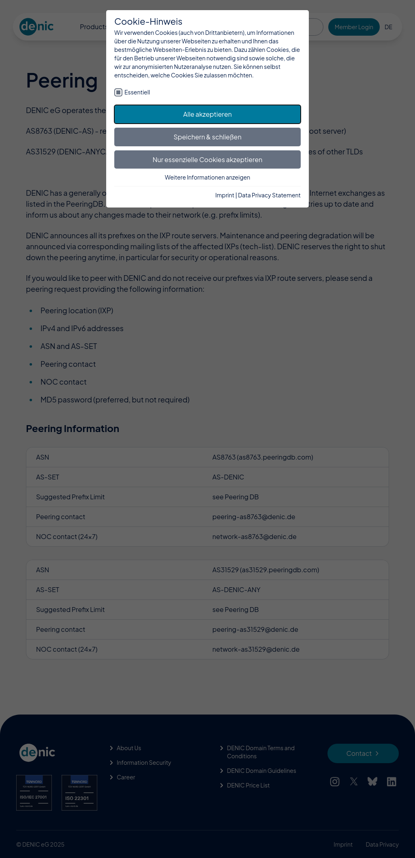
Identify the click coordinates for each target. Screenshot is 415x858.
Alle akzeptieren (207, 114)
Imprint (224, 195)
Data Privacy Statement (269, 195)
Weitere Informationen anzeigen (207, 177)
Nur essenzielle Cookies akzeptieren (208, 159)
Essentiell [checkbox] (137, 92)
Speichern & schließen (207, 137)
